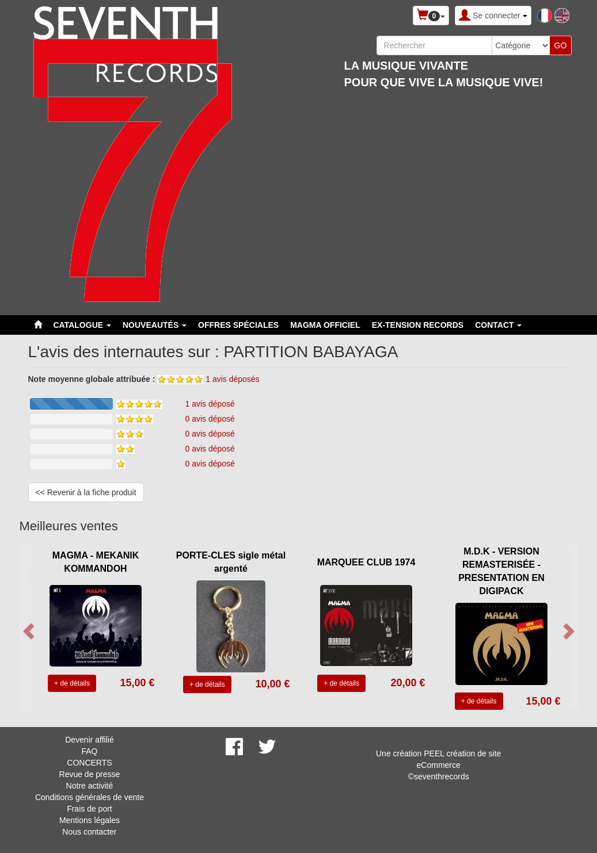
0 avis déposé (210, 418)
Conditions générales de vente (89, 797)
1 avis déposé (210, 403)
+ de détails (72, 683)
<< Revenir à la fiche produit (86, 492)
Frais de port (89, 808)
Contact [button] (498, 325)
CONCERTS (89, 762)
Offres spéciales (238, 325)
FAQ (89, 751)
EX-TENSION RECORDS (417, 325)
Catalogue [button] (82, 325)
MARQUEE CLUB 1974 (366, 562)
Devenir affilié (89, 739)
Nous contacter (89, 831)
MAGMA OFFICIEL (325, 325)
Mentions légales (89, 820)
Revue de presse (89, 774)
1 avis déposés (232, 379)
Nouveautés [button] (155, 325)
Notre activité (89, 785)
